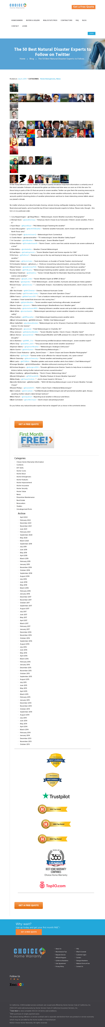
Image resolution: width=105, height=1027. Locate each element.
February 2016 (25, 661)
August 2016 (24, 644)
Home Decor (21, 473)
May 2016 (23, 653)
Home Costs (21, 471)
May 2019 (23, 552)
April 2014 (23, 726)
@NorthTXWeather (34, 228)
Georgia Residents (82, 960)
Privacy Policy (60, 966)
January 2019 (25, 564)
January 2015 (25, 700)
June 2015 (23, 685)
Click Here (14, 1011)
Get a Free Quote (83, 7)
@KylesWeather (27, 302)
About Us (58, 949)
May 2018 (23, 585)
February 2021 (25, 532)
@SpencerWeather (32, 346)
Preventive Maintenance (26, 497)
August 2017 (24, 608)
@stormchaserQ (30, 234)
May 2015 (23, 688)
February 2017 (25, 626)
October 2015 (25, 673)
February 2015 (25, 697)
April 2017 (23, 620)
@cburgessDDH (33, 367)
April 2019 (23, 555)
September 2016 (26, 641)
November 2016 (26, 635)
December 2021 (25, 523)
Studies (19, 506)
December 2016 (25, 632)
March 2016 (24, 658)
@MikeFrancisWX (29, 296)
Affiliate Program (61, 957)
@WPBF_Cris (28, 340)
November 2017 (25, 600)
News (58, 79)
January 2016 (25, 664)
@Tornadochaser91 (30, 243)
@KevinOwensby (31, 358)
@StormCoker (26, 261)
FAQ (77, 949)
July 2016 (23, 647)
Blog (32, 59)
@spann (26, 305)
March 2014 (24, 729)
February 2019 (25, 561)
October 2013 (25, 744)
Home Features (22, 479)
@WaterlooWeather (30, 332)
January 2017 (25, 629)
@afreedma (31, 273)
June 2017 (23, 614)
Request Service (60, 955)
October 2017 (25, 602)
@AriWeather (27, 240)
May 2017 (23, 617)
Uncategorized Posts (24, 509)
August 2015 (24, 679)
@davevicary (27, 284)
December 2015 (25, 667)
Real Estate (21, 500)
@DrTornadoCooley (30, 293)
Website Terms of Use (83, 963)
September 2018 (26, 573)
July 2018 (23, 579)
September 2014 (26, 712)
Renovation (21, 503)
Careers (78, 957)
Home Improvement (24, 482)
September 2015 (26, 676)
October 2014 (25, 709)
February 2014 (25, 732)
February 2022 (25, 520)
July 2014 (23, 718)
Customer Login (81, 955)
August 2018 (24, 576)
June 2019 (23, 549)
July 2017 (23, 611)
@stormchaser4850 (29, 308)
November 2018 (26, 567)
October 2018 (25, 570)
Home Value (21, 491)
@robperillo (25, 281)
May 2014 (23, 723)
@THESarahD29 (32, 376)
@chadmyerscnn (28, 252)
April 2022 (24, 517)
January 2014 (25, 735)
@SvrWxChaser (30, 399)
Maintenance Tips (61, 952)
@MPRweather (28, 317)
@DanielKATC (29, 388)
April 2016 (23, 655)
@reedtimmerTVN (29, 267)
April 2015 (23, 691)
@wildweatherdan (31, 323)
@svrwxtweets (26, 311)
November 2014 (26, 706)
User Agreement (61, 963)
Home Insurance (23, 485)
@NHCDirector (29, 290)
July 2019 (23, 546)
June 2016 (23, 650)
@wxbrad (27, 329)
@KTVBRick (25, 361)
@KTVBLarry (27, 270)
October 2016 (25, 638)
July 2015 (23, 682)
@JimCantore (27, 391)
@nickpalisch (27, 396)
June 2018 (23, 582)
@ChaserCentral (27, 379)
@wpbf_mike (27, 278)
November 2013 (26, 741)
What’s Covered (81, 952)
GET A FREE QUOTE (29, 932)
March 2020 (24, 540)
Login (91, 33)
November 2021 (26, 526)
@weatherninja (29, 220)
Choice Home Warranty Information (30, 462)
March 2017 (24, 623)
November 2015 (26, 670)
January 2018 (25, 594)
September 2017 (26, 605)
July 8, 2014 (22, 79)
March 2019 (24, 558)
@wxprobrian (28, 335)
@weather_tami (27, 343)
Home (22, 59)
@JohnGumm (27, 349)
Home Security (22, 488)
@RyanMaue (26, 225)
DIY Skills (20, 468)
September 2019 (26, 543)
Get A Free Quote (29, 424)
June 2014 (23, 720)
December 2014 (25, 703)
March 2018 (24, 588)
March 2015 (24, 694)
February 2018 (25, 591)
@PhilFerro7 (24, 255)
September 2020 (26, 535)
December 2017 (25, 597)
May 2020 (23, 537)
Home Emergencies (47, 79)
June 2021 (23, 529)
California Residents (62, 960)
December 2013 (25, 738)
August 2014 (24, 715)
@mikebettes (27, 249)
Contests (20, 465)
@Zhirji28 (24, 355)
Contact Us (79, 966)
